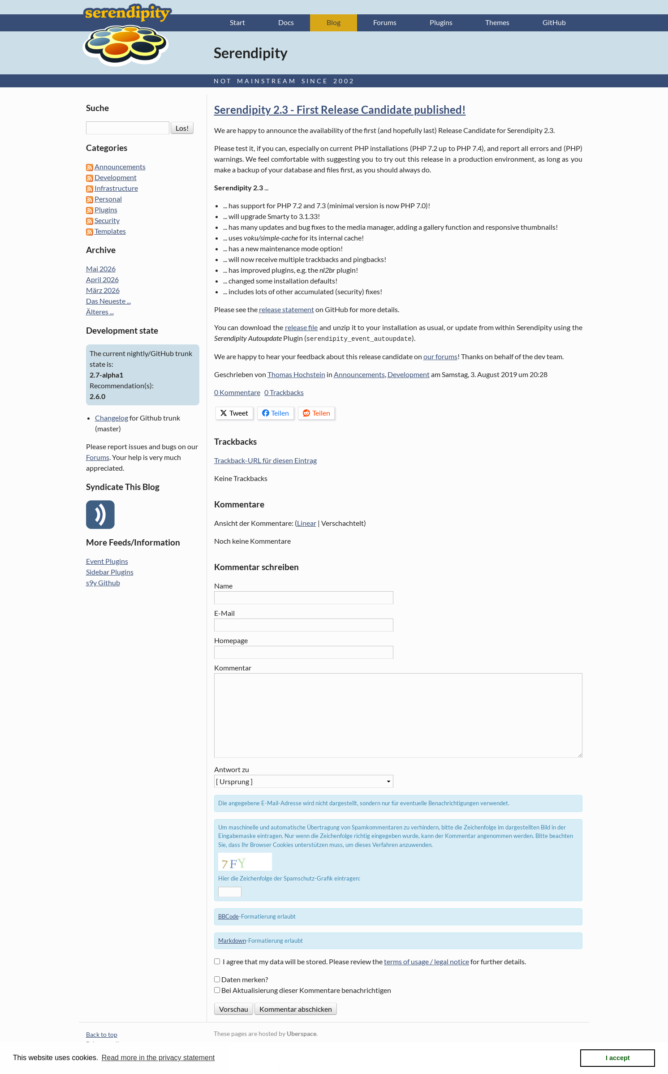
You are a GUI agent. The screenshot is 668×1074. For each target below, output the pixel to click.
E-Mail (224, 613)
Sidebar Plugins (110, 572)
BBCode (228, 916)
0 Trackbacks (284, 392)
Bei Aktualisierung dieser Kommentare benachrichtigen (306, 990)
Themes (497, 23)
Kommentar (232, 667)
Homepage (231, 640)
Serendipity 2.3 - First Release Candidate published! (340, 110)
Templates (110, 232)
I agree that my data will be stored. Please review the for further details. (374, 962)
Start (237, 23)
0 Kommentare (237, 392)
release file (301, 328)
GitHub (554, 23)
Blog (333, 23)
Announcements (359, 374)
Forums (384, 23)
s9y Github (103, 583)
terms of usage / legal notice (426, 962)
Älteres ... (100, 312)
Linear (306, 523)
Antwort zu (231, 769)
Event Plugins (107, 561)
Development (409, 374)
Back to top (101, 1035)
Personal (108, 199)
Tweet (234, 413)
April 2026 (102, 280)
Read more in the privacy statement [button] (158, 1057)
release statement (286, 310)
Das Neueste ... (108, 301)
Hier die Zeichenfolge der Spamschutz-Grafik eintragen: (289, 878)
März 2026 (103, 291)
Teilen (275, 413)
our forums (440, 356)
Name (223, 586)
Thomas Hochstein (296, 374)
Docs (286, 23)
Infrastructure (116, 189)
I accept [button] (618, 1057)
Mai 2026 (101, 269)
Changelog (111, 418)
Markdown (232, 940)
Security (107, 221)
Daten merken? (244, 979)
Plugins (441, 23)
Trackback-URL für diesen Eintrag (265, 460)
